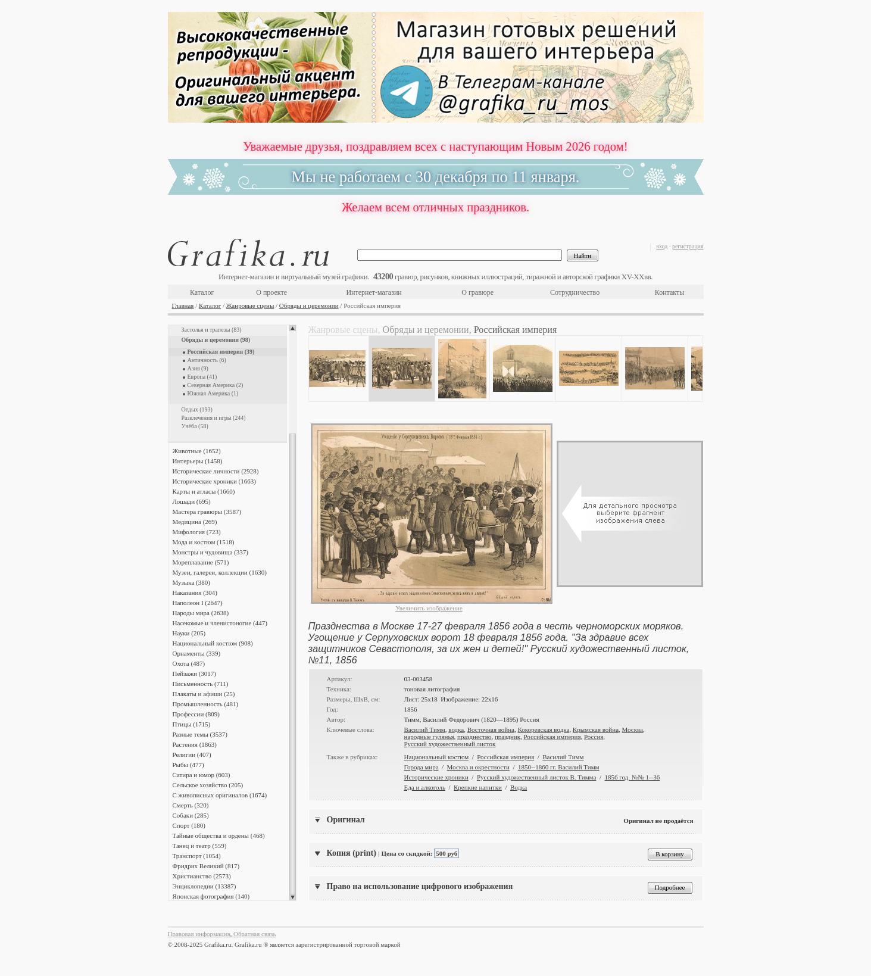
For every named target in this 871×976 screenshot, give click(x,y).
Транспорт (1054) (197, 855)
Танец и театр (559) (200, 845)
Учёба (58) (195, 426)
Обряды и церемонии (309, 305)
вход (661, 246)
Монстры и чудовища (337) (210, 552)
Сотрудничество (575, 292)
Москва (632, 729)
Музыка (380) (191, 582)
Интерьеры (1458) (198, 460)
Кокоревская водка (544, 729)
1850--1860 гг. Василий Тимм (559, 767)
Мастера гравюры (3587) (207, 511)
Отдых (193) (197, 409)
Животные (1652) (197, 450)
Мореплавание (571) (201, 562)
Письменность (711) (201, 683)
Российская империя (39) (221, 351)
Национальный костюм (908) (213, 643)
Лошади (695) (192, 501)
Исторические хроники (436, 777)
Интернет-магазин (373, 292)
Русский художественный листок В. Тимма (537, 777)
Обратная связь (254, 933)
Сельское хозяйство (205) (208, 784)
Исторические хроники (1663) (214, 481)
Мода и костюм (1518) (204, 541)
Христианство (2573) (202, 876)
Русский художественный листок (450, 743)
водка (456, 729)
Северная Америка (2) (215, 385)
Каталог (202, 292)
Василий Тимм (424, 729)
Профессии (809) (196, 714)
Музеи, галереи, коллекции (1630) (220, 572)
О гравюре (477, 292)
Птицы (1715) (192, 724)
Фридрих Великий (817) (206, 865)
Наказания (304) (195, 592)
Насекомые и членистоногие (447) (220, 622)
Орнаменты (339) (197, 653)
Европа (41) (202, 376)
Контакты (670, 292)
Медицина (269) (195, 521)
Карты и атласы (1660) (204, 491)
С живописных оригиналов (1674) (220, 795)
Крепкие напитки (478, 787)
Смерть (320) (191, 805)
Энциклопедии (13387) (204, 886)
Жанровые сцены (250, 305)
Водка (518, 787)
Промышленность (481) (206, 703)
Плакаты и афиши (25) (204, 693)
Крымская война (596, 729)
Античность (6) (207, 360)
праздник (507, 736)
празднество (474, 736)
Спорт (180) (189, 825)
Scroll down (292, 897)
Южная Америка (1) (213, 393)
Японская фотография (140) (211, 896)
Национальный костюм (436, 756)
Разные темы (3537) (200, 734)
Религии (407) (192, 754)
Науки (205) (189, 633)
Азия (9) (198, 368)
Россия (593, 736)
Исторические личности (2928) (216, 471)
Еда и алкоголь (424, 787)
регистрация (688, 246)
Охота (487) (189, 663)
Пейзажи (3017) (195, 673)
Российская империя (552, 736)
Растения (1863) (195, 744)
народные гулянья (429, 736)
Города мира (421, 767)
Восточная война (490, 729)
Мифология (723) (197, 531)
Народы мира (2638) (201, 612)
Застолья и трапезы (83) (212, 329)
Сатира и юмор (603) (201, 774)
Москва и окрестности (478, 767)
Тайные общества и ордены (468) (219, 835)
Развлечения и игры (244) (214, 417)
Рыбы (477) (188, 764)
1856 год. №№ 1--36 (632, 777)
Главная (183, 305)
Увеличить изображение (429, 608)
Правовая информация (199, 933)
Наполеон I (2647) (198, 602)
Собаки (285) (191, 815)
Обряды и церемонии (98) (216, 339)
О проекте (271, 292)
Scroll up (292, 328)
